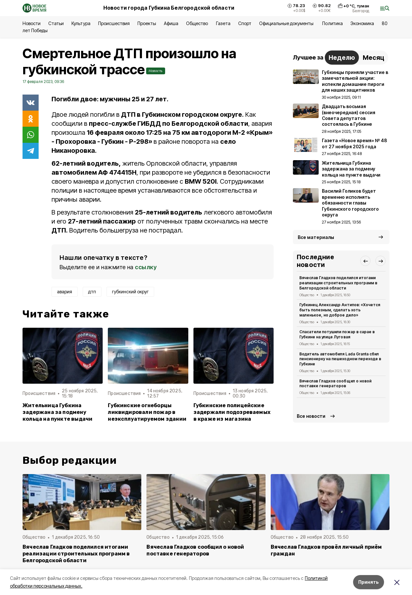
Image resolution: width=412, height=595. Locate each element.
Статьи (56, 23)
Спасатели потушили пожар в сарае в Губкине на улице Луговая (337, 334)
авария (64, 291)
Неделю (342, 57)
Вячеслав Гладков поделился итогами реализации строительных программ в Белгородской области (338, 282)
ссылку (146, 267)
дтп (92, 291)
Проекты (146, 23)
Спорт (244, 23)
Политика (332, 23)
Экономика (362, 23)
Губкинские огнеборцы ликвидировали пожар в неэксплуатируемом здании (147, 412)
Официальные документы (287, 23)
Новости (32, 23)
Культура (80, 23)
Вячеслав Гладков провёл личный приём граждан (326, 550)
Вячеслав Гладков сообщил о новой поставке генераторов (335, 384)
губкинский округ (130, 291)
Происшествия (114, 23)
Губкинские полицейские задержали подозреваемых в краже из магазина (231, 412)
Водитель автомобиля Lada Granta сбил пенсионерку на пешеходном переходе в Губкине (340, 359)
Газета (223, 23)
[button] (365, 261)
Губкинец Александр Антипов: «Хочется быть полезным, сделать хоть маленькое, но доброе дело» (339, 309)
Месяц (373, 57)
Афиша (171, 23)
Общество (197, 23)
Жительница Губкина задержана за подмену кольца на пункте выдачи (57, 412)
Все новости (311, 416)
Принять (368, 582)
